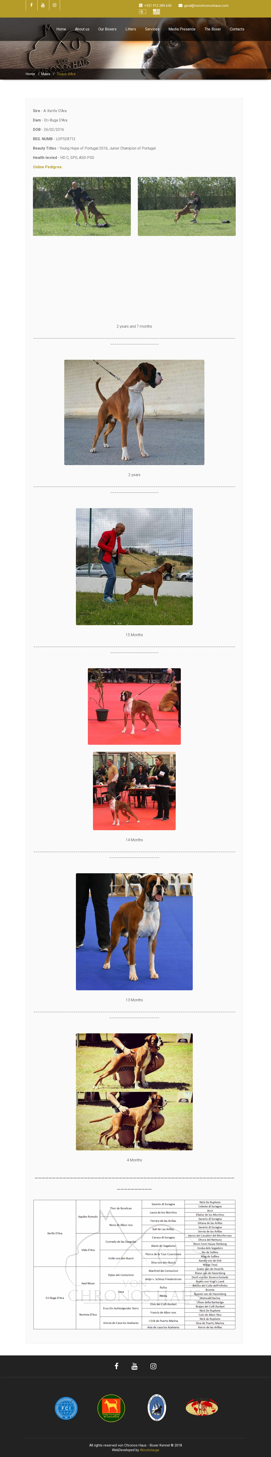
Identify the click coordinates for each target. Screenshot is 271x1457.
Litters (130, 29)
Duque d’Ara (66, 74)
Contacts (237, 29)
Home (61, 29)
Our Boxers (107, 29)
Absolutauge (149, 1450)
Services (152, 29)
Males (45, 74)
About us (82, 29)
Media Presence (182, 29)
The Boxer (212, 29)
